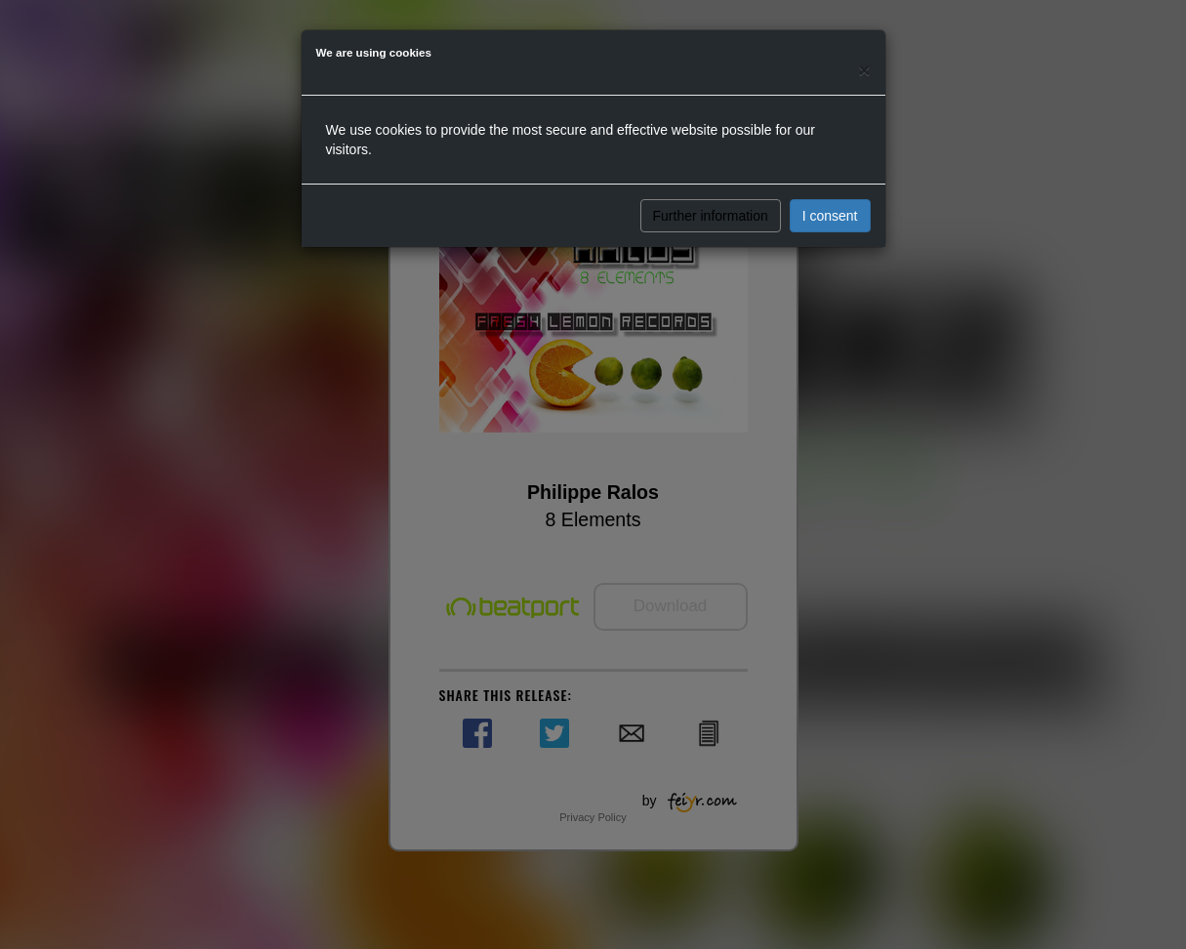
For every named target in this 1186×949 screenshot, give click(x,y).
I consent (830, 216)
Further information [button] (710, 216)
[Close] (864, 70)
